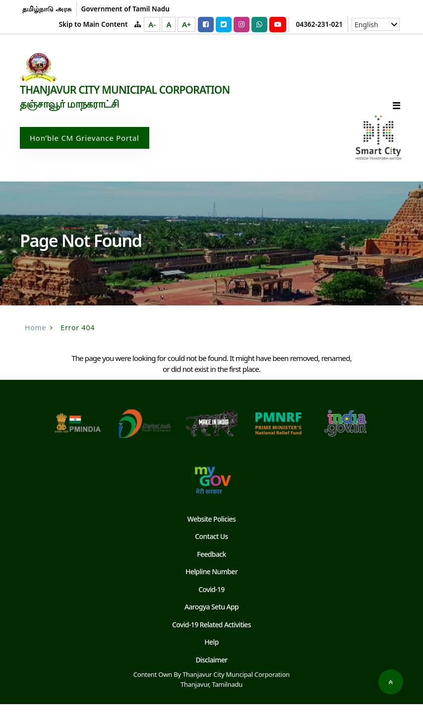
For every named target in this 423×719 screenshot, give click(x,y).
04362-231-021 (319, 24)
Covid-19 (211, 604)
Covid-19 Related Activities (212, 639)
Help (211, 656)
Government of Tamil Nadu (125, 8)
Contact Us (211, 551)
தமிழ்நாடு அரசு (46, 8)
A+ (186, 24)
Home (35, 342)
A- (151, 24)
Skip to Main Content (93, 24)
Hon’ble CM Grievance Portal (84, 153)
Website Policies (211, 534)
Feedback (211, 569)
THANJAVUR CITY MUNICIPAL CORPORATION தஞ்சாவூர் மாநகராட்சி (129, 111)
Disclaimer (212, 674)
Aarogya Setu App (211, 621)
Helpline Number (211, 586)
